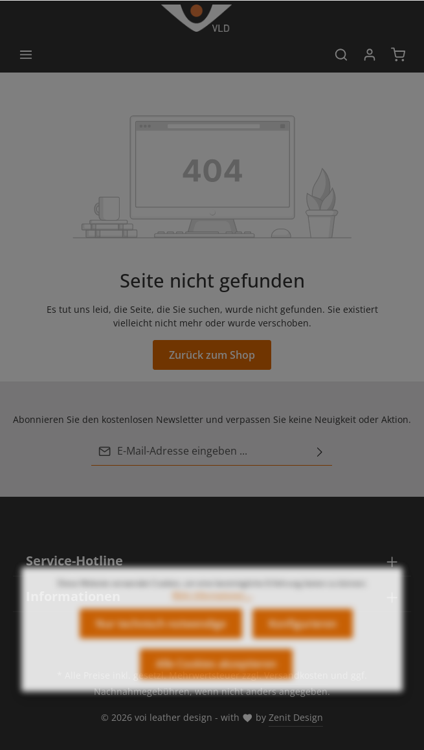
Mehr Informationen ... (212, 602)
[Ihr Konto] (370, 54)
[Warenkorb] (398, 54)
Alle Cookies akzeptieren (216, 672)
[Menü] (26, 54)
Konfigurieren (303, 631)
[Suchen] (341, 54)
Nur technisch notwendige (161, 631)
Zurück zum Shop (212, 355)
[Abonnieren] (319, 451)
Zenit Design (296, 717)
